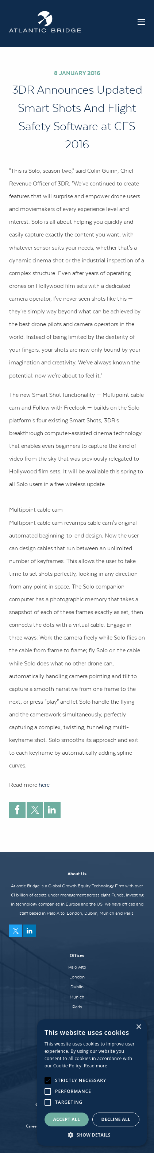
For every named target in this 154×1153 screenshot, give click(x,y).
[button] (92, 1134)
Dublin (77, 986)
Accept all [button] (66, 1119)
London (77, 977)
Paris (77, 1006)
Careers (33, 1126)
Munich (77, 997)
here (45, 784)
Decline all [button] (116, 1119)
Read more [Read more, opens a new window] (95, 1066)
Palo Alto (77, 967)
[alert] (92, 1082)
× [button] (138, 1027)
